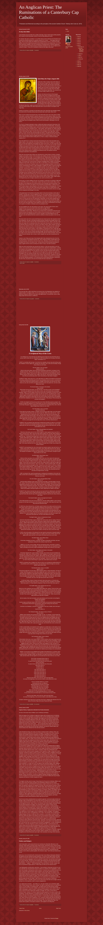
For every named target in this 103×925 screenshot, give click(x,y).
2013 (78, 41)
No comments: (37, 704)
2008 (78, 62)
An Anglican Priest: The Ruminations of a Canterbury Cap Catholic (49, 12)
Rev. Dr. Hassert (68, 44)
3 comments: (36, 261)
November (80, 46)
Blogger (56, 918)
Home (40, 908)
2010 (78, 45)
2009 (78, 61)
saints (23, 263)
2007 (78, 64)
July (79, 55)
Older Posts (58, 908)
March (79, 57)
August (79, 53)
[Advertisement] (40, 63)
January (80, 59)
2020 (78, 38)
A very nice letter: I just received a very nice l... (81, 50)
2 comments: (36, 50)
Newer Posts (21, 908)
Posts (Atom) (27, 910)
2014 (78, 40)
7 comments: (36, 904)
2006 (78, 66)
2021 (78, 36)
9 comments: (36, 835)
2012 (78, 43)
